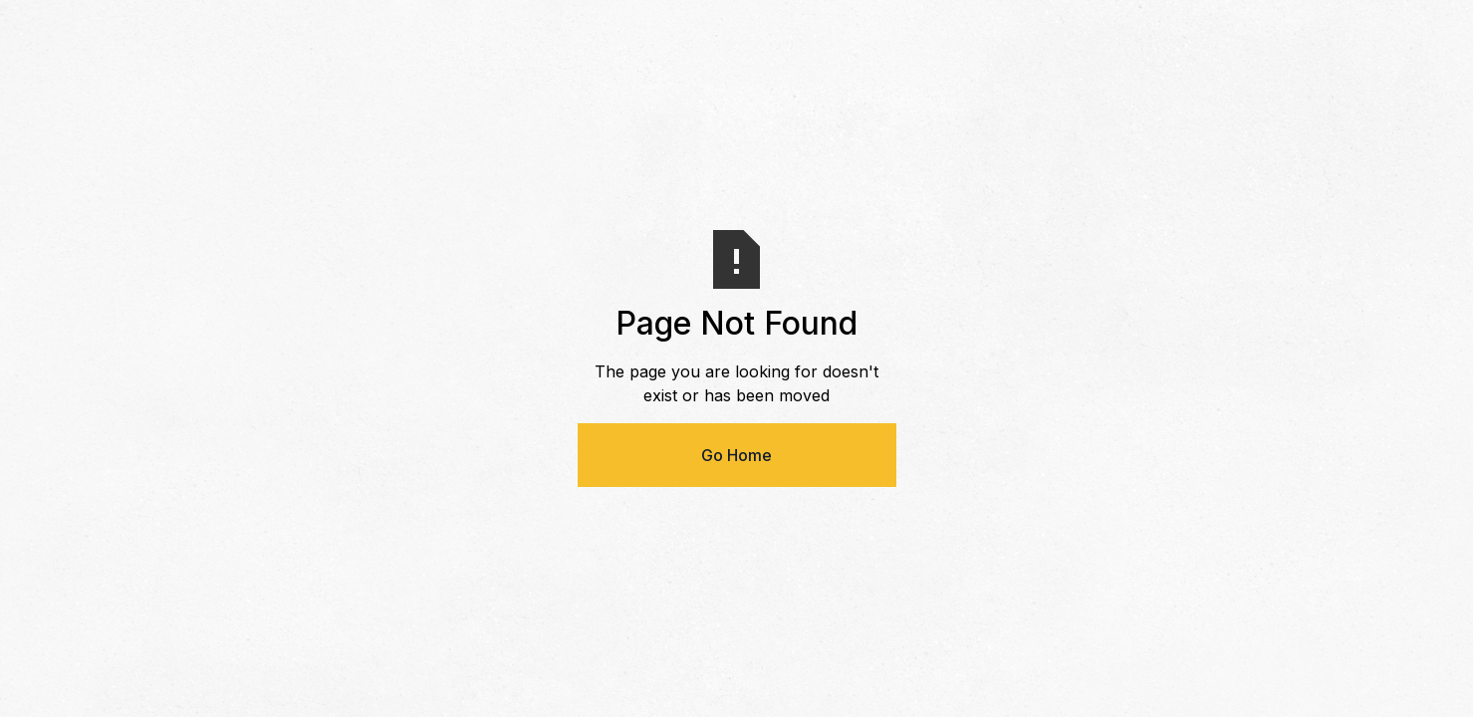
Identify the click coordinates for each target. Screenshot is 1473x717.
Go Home (736, 455)
